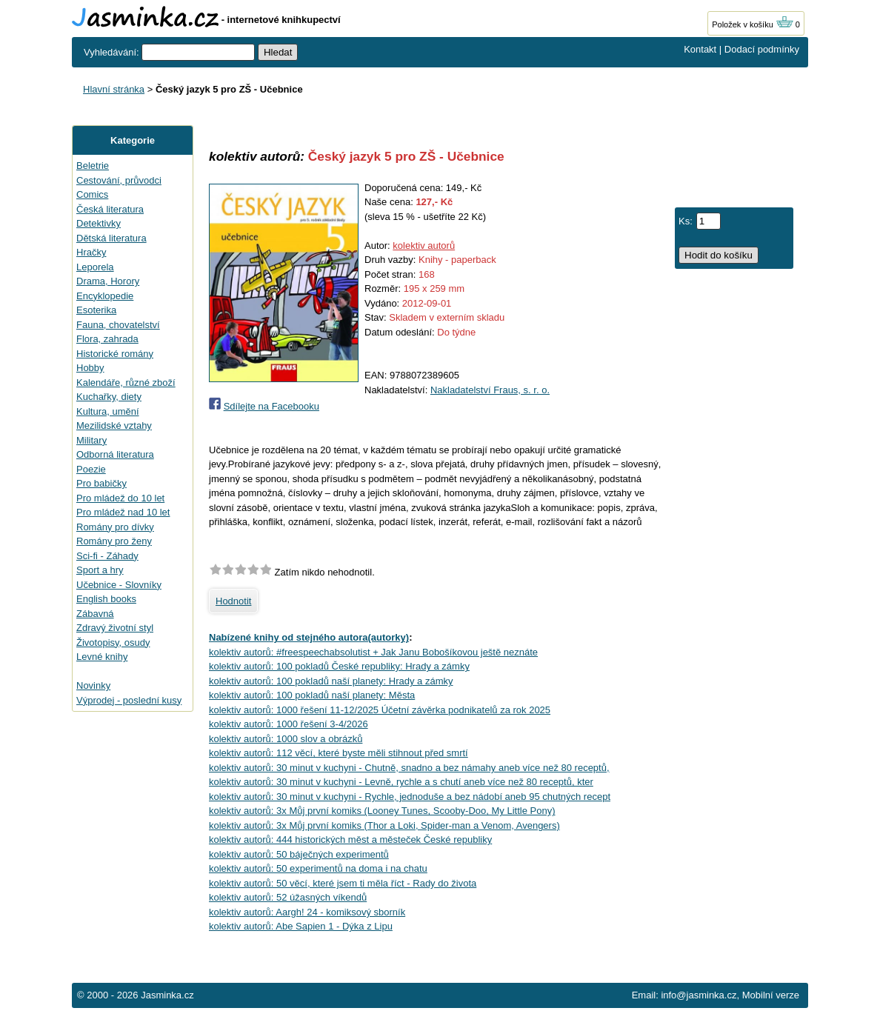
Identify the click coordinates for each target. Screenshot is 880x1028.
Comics (92, 194)
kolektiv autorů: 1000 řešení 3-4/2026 (288, 724)
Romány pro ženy (114, 541)
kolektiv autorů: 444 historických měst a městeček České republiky (350, 839)
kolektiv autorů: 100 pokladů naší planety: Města (312, 695)
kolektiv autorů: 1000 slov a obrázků (285, 738)
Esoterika (96, 310)
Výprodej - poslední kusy (128, 700)
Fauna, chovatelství (118, 324)
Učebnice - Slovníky (118, 584)
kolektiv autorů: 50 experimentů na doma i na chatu (318, 868)
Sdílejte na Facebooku (271, 406)
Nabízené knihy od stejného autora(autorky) (309, 637)
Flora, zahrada (107, 338)
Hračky (91, 252)
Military (91, 440)
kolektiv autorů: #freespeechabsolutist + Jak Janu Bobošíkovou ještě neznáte (373, 652)
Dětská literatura (111, 238)
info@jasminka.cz (698, 995)
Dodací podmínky (761, 49)
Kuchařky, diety (108, 396)
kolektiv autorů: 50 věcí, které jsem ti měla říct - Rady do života (342, 883)
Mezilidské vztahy (114, 425)
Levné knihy (101, 656)
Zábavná (95, 613)
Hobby (90, 367)
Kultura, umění (107, 411)
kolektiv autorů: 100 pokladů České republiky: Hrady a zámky (339, 666)
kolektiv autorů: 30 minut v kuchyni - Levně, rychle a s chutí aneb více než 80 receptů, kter (401, 781)
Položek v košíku (752, 24)
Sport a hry (100, 569)
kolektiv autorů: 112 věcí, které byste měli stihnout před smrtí (338, 752)
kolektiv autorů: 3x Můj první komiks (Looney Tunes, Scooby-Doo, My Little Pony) (382, 810)
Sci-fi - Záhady (107, 555)
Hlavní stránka (113, 89)
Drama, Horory (107, 281)
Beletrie (92, 165)
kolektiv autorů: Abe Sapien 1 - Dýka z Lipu (301, 926)
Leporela (95, 267)
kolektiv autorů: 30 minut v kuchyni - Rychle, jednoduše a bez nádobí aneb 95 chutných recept (409, 796)
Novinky (93, 685)
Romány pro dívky (115, 527)
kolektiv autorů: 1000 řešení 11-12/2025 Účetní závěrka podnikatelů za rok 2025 (379, 709)
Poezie (91, 469)
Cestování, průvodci (118, 180)
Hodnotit (233, 601)
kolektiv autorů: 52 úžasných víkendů (288, 897)
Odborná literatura (115, 454)
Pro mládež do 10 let (120, 498)
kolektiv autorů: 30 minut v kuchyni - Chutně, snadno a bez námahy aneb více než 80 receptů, (409, 767)
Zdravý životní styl (114, 627)
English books (106, 598)
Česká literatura (110, 209)
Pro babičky (101, 483)
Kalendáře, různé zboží (126, 382)
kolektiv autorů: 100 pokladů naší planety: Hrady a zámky (331, 681)
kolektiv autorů (424, 245)
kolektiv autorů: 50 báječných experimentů (299, 854)
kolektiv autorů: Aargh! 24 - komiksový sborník (307, 912)
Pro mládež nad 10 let (123, 512)
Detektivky (98, 223)
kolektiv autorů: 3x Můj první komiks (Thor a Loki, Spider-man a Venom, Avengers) (384, 825)
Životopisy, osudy (113, 642)
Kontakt (700, 49)
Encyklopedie (104, 295)
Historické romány (114, 353)
